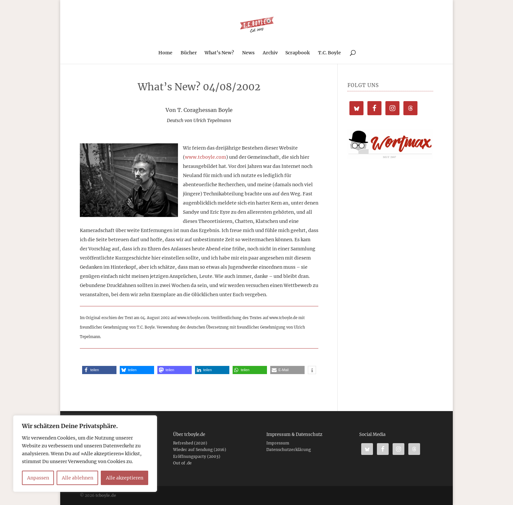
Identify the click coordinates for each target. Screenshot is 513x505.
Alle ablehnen (77, 478)
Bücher (189, 53)
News (248, 53)
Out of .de (182, 462)
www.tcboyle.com (205, 157)
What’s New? (219, 53)
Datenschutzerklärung (288, 449)
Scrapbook (297, 53)
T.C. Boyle (329, 53)
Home (165, 53)
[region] (85, 453)
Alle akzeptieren (124, 478)
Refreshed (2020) (190, 443)
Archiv (270, 53)
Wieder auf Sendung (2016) (199, 449)
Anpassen (38, 478)
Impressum (277, 443)
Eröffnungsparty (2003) (196, 456)
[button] (99, 370)
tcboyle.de (106, 495)
